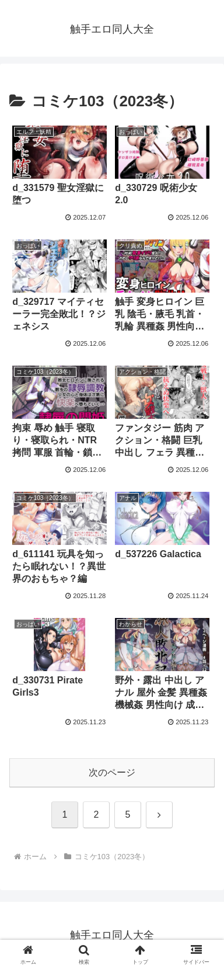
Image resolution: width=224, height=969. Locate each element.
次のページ (112, 772)
